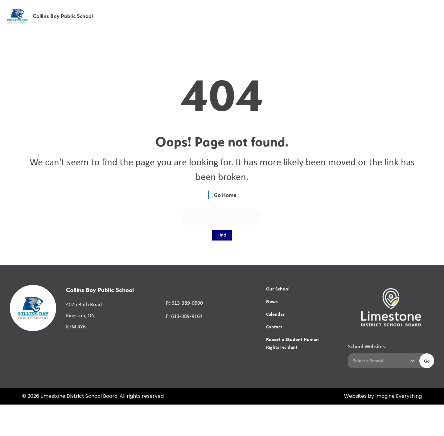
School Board (302, 9)
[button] (343, 9)
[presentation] (432, 18)
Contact (274, 326)
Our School (278, 288)
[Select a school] (382, 361)
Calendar (275, 314)
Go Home (225, 195)
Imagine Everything (398, 396)
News (332, 22)
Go (427, 360)
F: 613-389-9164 (184, 316)
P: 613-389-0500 (184, 302)
